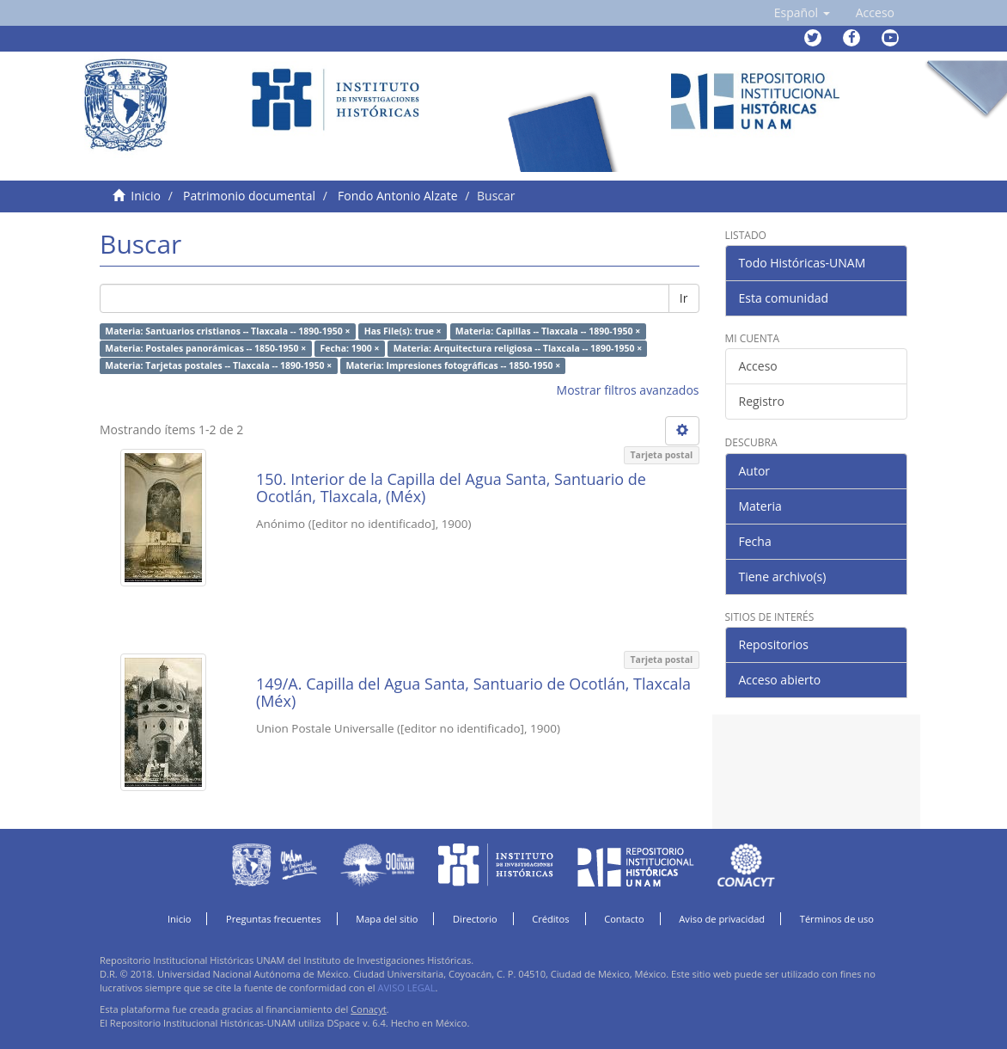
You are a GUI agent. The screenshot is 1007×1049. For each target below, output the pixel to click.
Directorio (475, 918)
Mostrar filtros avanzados (628, 390)
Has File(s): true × (403, 331)
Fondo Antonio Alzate (397, 195)
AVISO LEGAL (406, 987)
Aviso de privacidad (722, 918)
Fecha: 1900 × (349, 348)
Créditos (550, 918)
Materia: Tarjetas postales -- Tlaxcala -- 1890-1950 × (218, 365)
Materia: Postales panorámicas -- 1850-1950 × (205, 348)
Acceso (758, 366)
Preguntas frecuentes (273, 918)
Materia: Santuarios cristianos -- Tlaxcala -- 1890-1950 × (227, 331)
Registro (761, 401)
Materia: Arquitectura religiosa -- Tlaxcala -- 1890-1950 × (518, 348)
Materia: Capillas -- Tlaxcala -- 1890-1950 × (547, 331)
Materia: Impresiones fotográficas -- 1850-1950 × (452, 365)
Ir (684, 298)
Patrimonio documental (249, 195)
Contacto (624, 918)
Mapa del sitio (387, 918)
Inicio (146, 195)
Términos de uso (837, 918)
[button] (802, 13)
